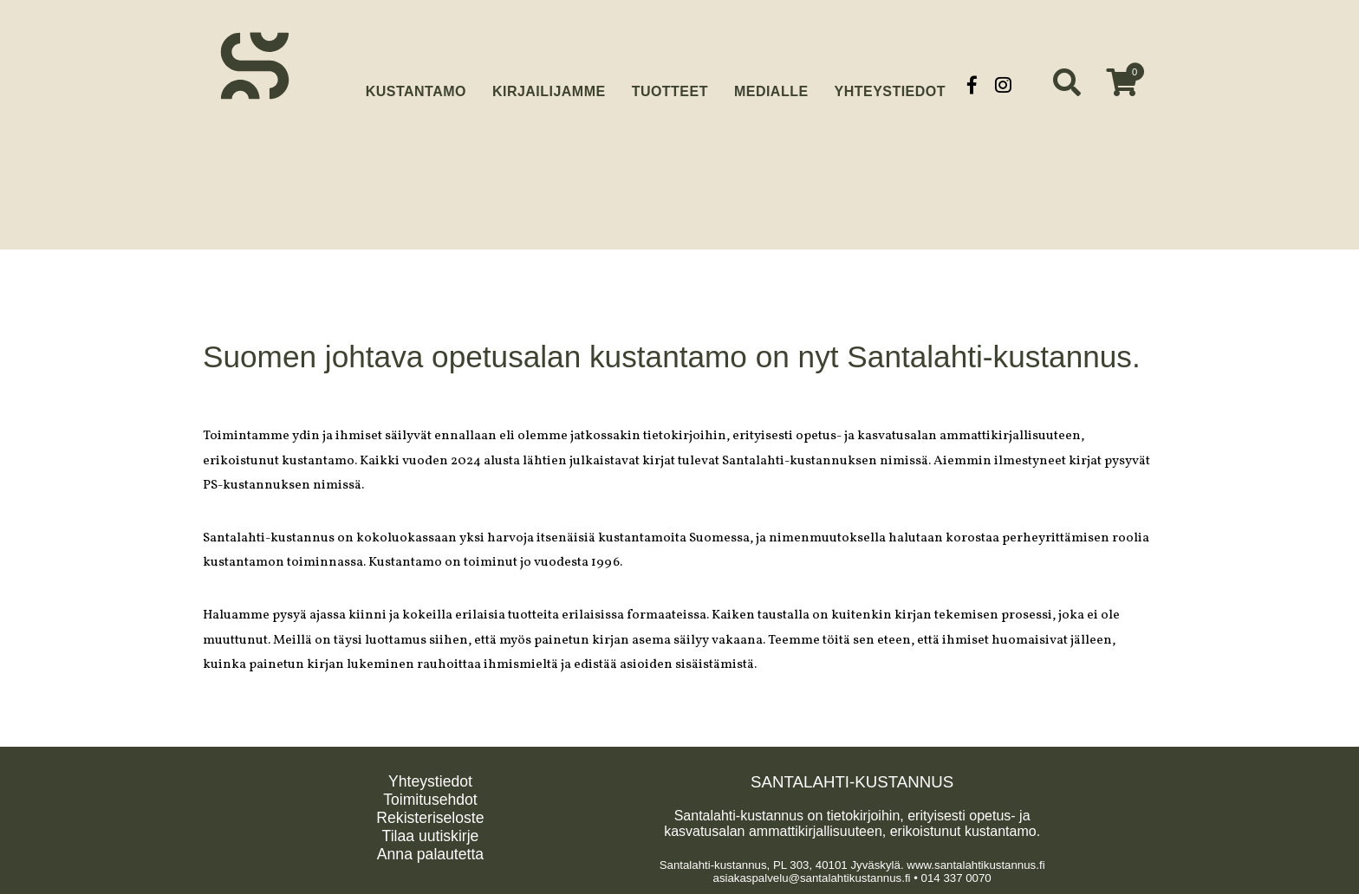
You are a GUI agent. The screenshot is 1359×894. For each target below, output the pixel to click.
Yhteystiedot (890, 84)
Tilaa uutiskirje (430, 833)
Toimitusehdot (430, 797)
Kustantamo (416, 83)
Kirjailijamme (549, 84)
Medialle (771, 84)
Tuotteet (670, 84)
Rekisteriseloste (430, 815)
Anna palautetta (430, 851)
